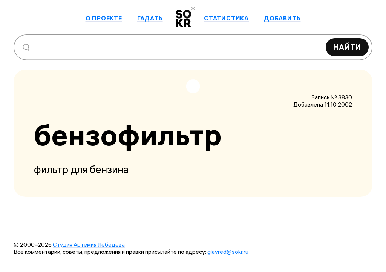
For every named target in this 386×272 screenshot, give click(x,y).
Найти (347, 47)
